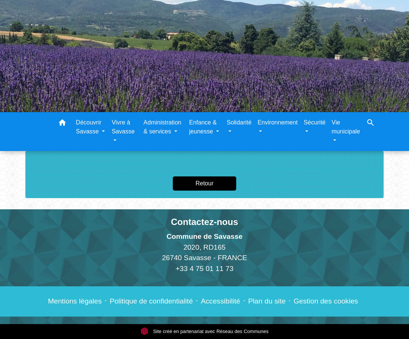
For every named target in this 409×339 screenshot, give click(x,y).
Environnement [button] (277, 122)
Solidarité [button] (239, 122)
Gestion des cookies (326, 301)
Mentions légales (75, 301)
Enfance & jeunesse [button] (203, 127)
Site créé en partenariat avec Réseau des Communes (205, 331)
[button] (62, 124)
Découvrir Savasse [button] (88, 127)
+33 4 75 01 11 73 (204, 268)
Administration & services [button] (162, 127)
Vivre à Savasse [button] (123, 127)
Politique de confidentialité (151, 301)
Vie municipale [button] (346, 127)
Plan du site (266, 301)
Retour (204, 183)
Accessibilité (220, 301)
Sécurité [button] (315, 122)
